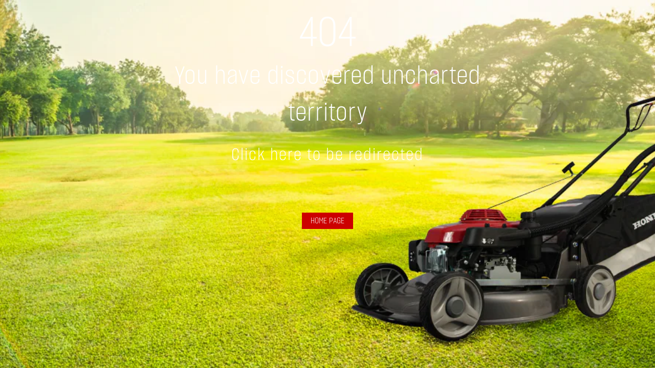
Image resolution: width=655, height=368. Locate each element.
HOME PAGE (327, 221)
